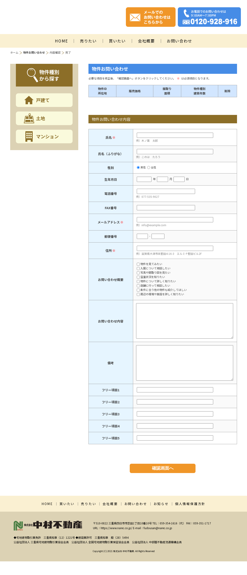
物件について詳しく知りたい (156, 281)
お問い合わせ (179, 41)
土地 (40, 118)
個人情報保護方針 (190, 517)
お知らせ (161, 517)
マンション (47, 136)
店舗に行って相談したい (153, 285)
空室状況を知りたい (151, 277)
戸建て (43, 100)
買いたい (117, 41)
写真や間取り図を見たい (153, 272)
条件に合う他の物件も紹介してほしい (162, 290)
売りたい (88, 41)
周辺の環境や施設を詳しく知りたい (160, 294)
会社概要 (146, 41)
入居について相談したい (153, 268)
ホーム (14, 52)
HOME (61, 41)
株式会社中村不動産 (54, 17)
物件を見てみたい (149, 264)
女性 (151, 167)
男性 (141, 167)
